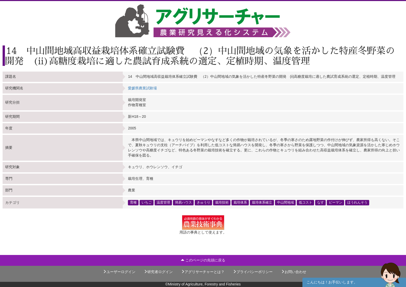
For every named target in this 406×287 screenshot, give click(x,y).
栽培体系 (240, 202)
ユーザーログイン (119, 272)
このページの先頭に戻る (203, 260)
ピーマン (335, 202)
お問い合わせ (293, 272)
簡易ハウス (183, 202)
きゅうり (203, 202)
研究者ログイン (158, 272)
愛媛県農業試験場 (142, 88)
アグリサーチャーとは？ (202, 272)
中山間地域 (285, 202)
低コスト (305, 202)
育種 (133, 202)
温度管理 (163, 202)
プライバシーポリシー (253, 272)
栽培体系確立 (262, 202)
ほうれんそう (357, 202)
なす (320, 202)
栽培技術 (222, 202)
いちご (147, 202)
